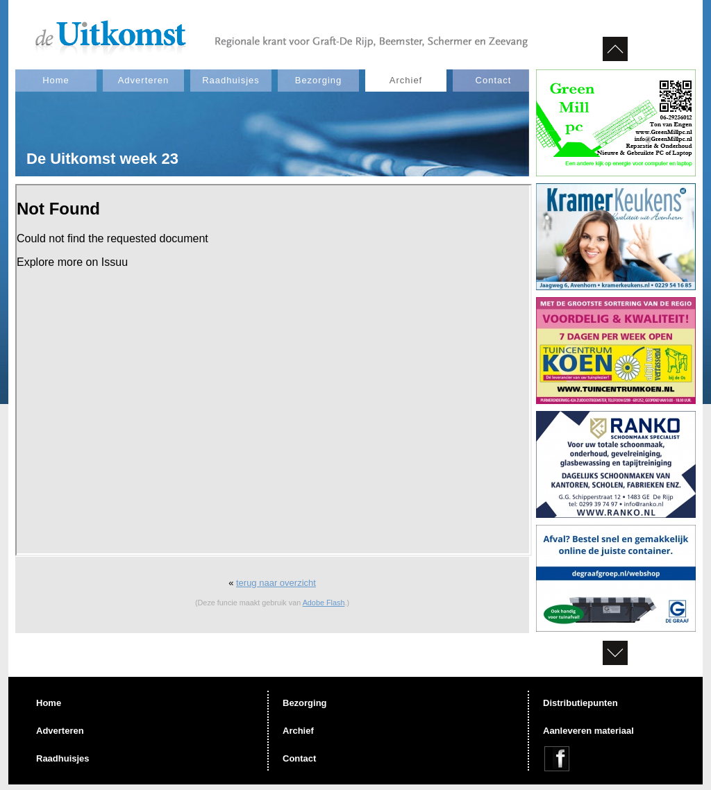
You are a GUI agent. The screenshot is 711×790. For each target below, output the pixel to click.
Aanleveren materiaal (588, 730)
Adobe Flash (324, 602)
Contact (494, 80)
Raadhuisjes (231, 80)
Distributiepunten (580, 703)
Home (55, 80)
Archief (406, 80)
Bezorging (318, 80)
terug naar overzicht (276, 583)
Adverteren (143, 80)
